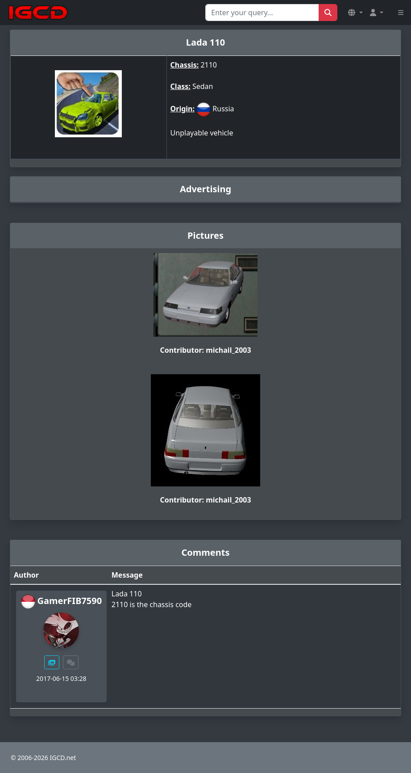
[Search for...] (262, 12)
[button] (355, 12)
